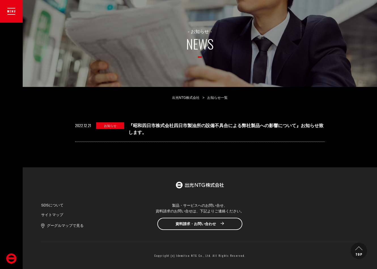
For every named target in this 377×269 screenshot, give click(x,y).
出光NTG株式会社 (186, 98)
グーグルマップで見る (65, 225)
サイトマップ (52, 215)
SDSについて (52, 205)
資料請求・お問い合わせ (195, 224)
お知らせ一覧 (217, 98)
